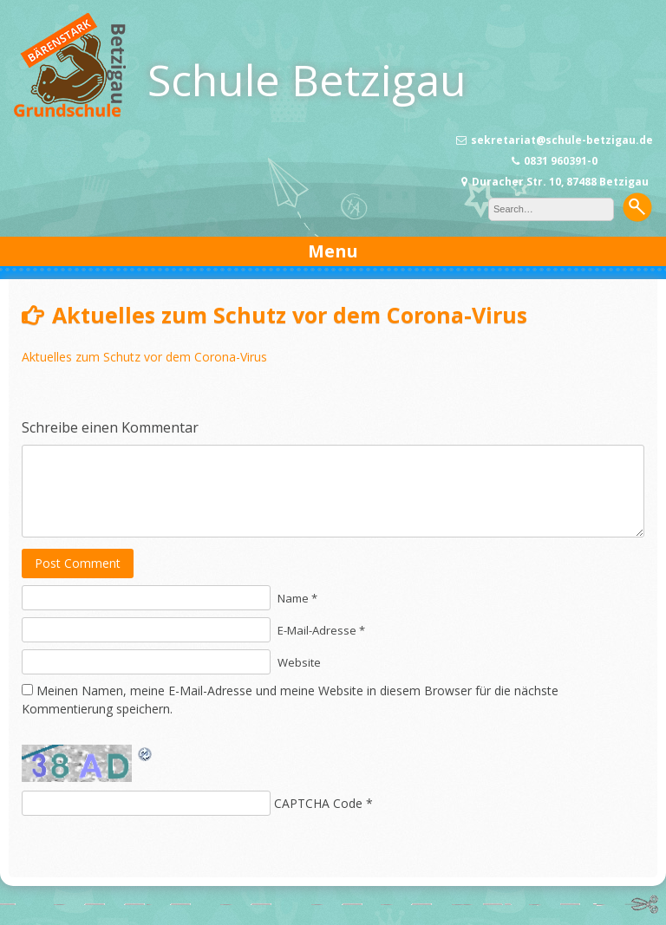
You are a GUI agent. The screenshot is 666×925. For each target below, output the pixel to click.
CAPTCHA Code (318, 803)
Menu (333, 251)
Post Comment (78, 563)
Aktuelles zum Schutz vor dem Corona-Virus (144, 357)
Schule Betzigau (307, 79)
